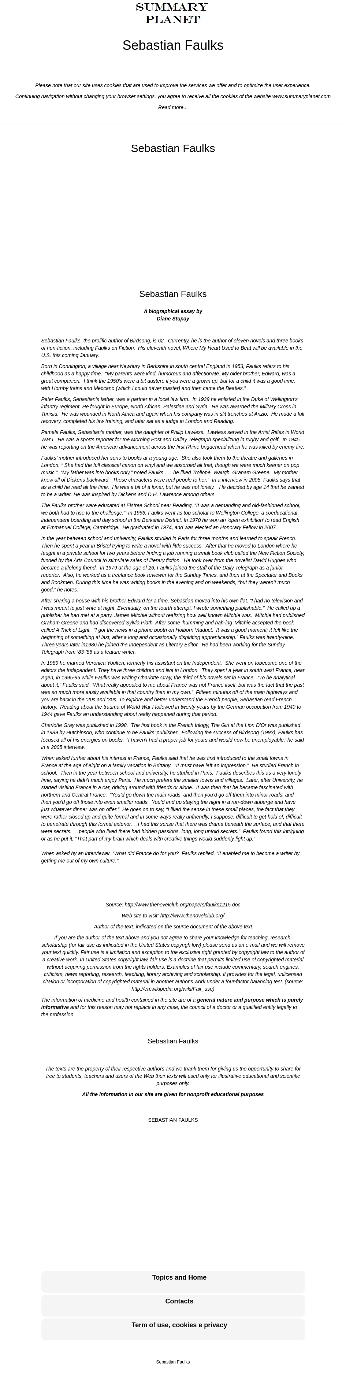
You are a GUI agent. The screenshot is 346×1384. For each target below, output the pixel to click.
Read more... (173, 107)
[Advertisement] (173, 222)
